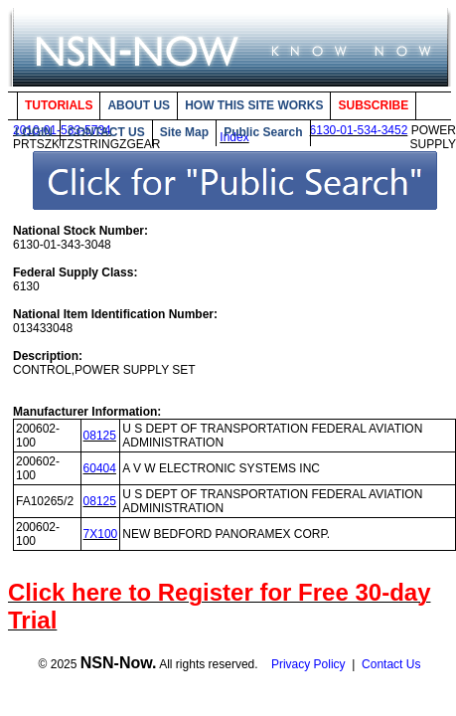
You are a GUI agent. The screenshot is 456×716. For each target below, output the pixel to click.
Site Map (184, 132)
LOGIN (34, 132)
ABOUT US (138, 105)
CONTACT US (106, 132)
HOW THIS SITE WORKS (254, 105)
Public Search (263, 132)
